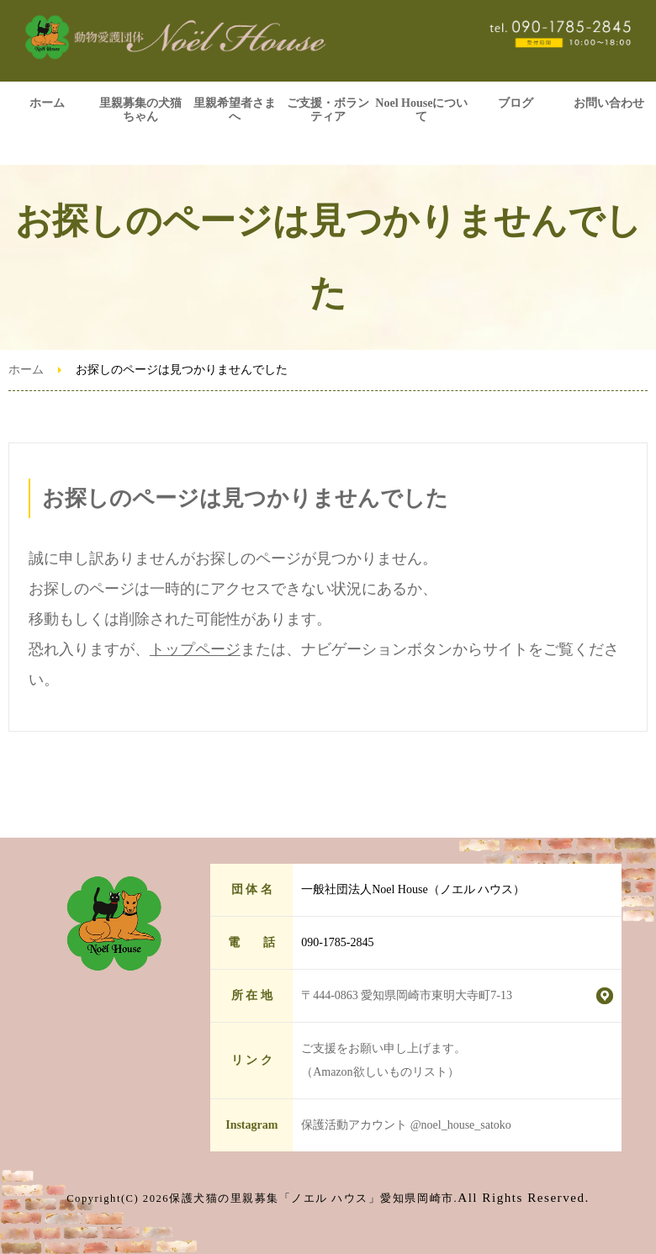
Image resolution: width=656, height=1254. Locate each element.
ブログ (515, 103)
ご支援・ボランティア (328, 110)
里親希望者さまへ (234, 110)
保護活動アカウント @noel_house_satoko (406, 1125)
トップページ (195, 649)
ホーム (47, 103)
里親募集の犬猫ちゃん (140, 110)
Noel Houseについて (421, 110)
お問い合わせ (609, 103)
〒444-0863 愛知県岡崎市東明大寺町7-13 (406, 995)
